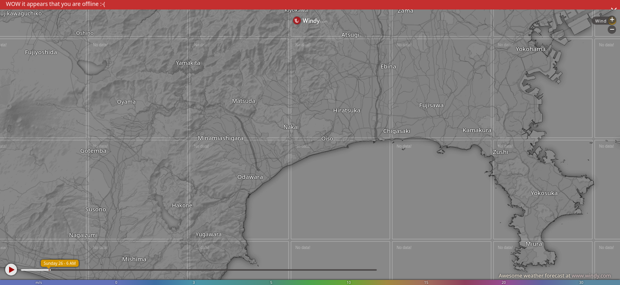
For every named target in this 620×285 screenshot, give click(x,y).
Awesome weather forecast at (555, 275)
